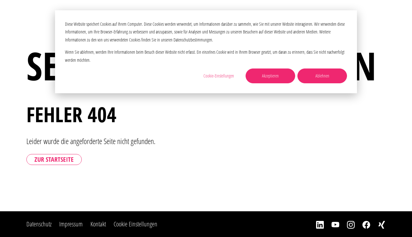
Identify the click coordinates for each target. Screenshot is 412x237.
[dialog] (206, 51)
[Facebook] (362, 224)
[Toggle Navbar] (397, 14)
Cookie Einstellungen (135, 224)
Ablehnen (322, 76)
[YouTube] (331, 224)
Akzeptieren (270, 76)
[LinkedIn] (316, 224)
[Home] (50, 14)
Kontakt (98, 224)
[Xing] (378, 224)
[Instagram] (347, 224)
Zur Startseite (54, 159)
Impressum (71, 224)
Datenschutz (39, 224)
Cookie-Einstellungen (218, 76)
